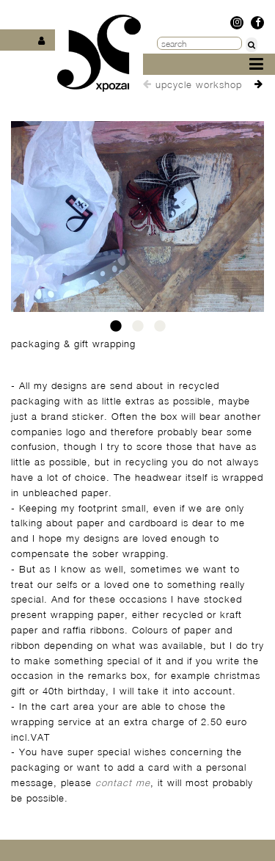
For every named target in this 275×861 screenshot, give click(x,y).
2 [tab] (138, 330)
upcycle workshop (198, 84)
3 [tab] (160, 330)
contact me (122, 782)
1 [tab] (116, 330)
